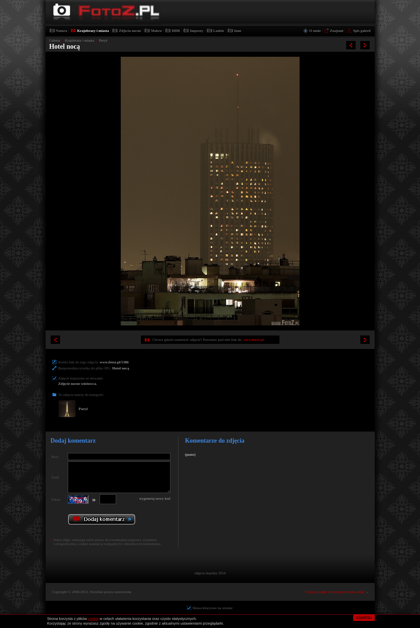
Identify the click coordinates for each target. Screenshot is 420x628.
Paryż (103, 40)
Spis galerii (361, 31)
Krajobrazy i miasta (93, 31)
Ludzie (218, 31)
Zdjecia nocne (130, 31)
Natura (61, 31)
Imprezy (196, 31)
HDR (176, 31)
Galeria (54, 40)
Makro (156, 31)
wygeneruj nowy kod (154, 498)
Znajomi (336, 31)
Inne (237, 31)
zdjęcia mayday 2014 (209, 573)
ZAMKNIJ (364, 618)
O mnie (315, 31)
